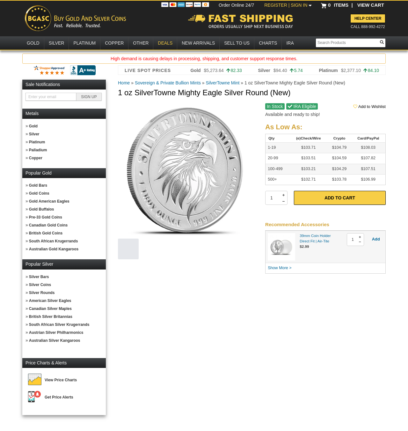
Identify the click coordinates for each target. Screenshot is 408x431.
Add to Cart (339, 197)
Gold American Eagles (49, 201)
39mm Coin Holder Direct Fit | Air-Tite (315, 238)
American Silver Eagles (50, 300)
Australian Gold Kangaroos (53, 249)
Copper (35, 158)
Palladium (38, 150)
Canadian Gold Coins (48, 225)
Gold (33, 126)
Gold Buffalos (41, 209)
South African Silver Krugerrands (59, 324)
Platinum (37, 142)
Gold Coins (39, 193)
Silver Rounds (42, 293)
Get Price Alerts (59, 397)
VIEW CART (370, 5)
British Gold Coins (45, 233)
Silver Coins (40, 285)
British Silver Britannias (50, 316)
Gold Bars (38, 185)
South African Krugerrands (53, 241)
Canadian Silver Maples (50, 308)
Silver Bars (39, 277)
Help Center (367, 18)
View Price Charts (61, 380)
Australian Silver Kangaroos (54, 340)
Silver (34, 134)
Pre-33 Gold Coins (45, 217)
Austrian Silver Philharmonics (56, 332)
